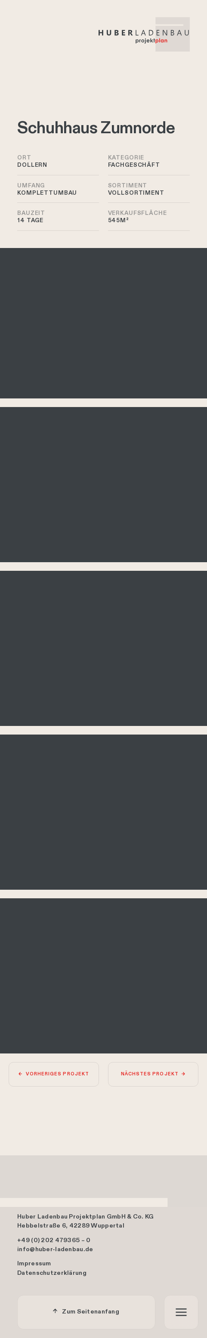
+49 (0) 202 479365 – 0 (53, 1240)
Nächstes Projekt (150, 1074)
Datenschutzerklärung (52, 1274)
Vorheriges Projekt (57, 1074)
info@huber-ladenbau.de (55, 1250)
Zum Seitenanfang (90, 1312)
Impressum (34, 1264)
